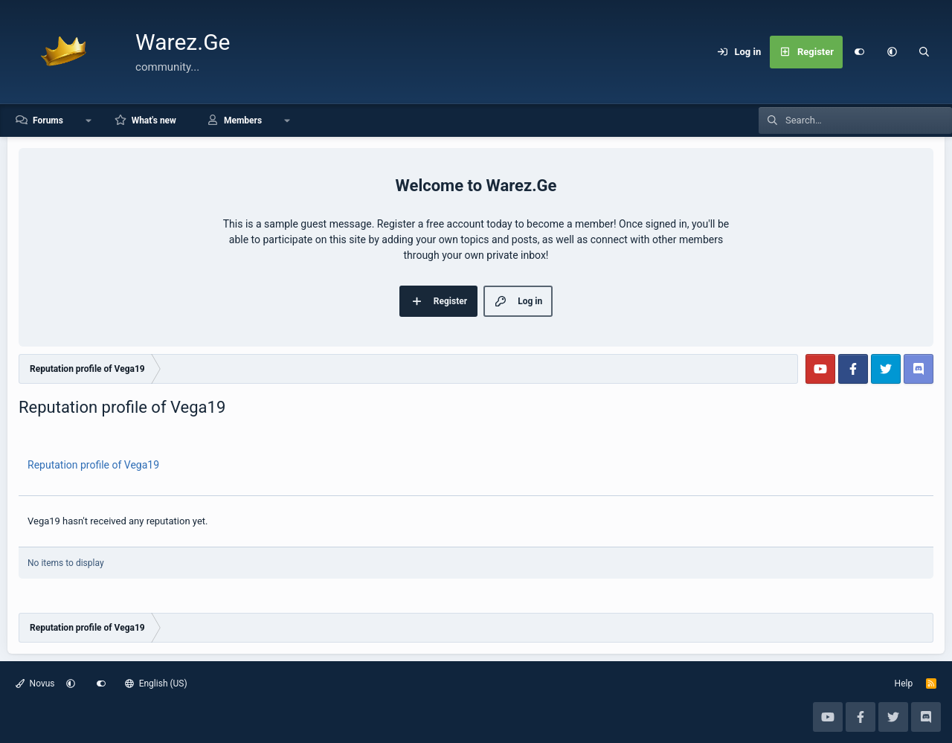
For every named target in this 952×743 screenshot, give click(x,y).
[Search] (924, 52)
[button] (891, 52)
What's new (154, 120)
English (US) (156, 683)
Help (904, 683)
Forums (48, 120)
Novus (35, 683)
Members (243, 120)
